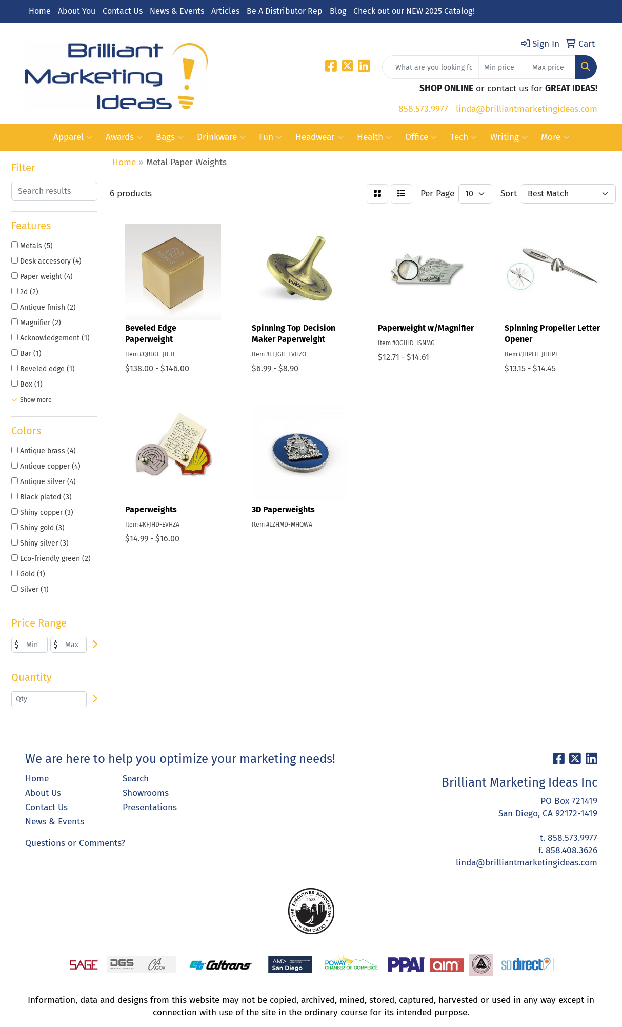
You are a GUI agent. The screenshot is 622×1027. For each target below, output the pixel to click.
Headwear (319, 137)
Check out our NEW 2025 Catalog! (413, 11)
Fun (270, 137)
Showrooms (146, 793)
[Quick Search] (430, 67)
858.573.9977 (423, 109)
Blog (338, 11)
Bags (170, 137)
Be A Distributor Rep (285, 11)
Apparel (72, 137)
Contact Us (123, 11)
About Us (43, 793)
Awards (124, 137)
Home (40, 11)
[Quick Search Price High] (551, 67)
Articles (225, 11)
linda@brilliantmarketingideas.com (526, 109)
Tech (463, 137)
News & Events (177, 11)
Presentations (150, 807)
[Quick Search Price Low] (502, 67)
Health (374, 137)
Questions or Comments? (75, 843)
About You (76, 11)
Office (421, 137)
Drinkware (221, 137)
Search (136, 778)
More (555, 137)
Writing (509, 137)
